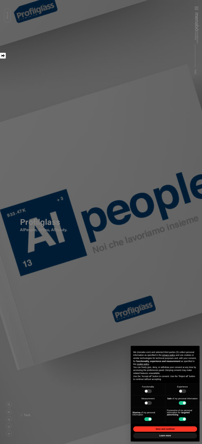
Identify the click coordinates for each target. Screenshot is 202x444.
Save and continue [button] (165, 429)
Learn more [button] (165, 435)
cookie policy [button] (143, 364)
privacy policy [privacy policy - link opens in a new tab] (168, 355)
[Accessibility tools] (3, 56)
